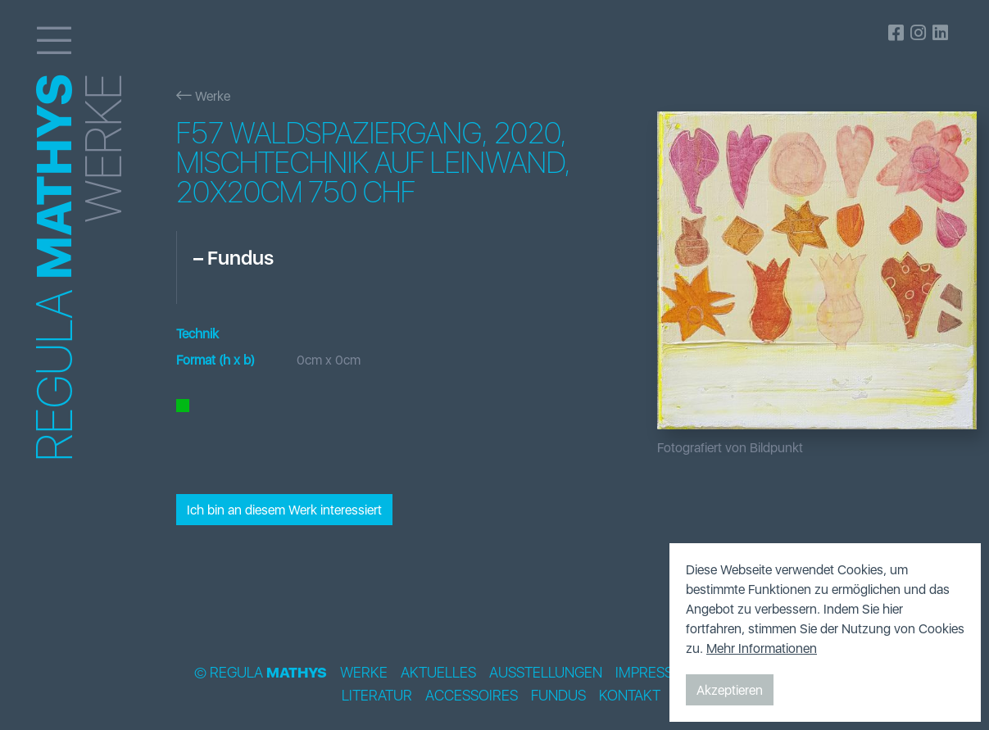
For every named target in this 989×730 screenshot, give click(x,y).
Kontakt (629, 695)
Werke (203, 95)
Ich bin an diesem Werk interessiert (284, 509)
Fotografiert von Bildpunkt (730, 447)
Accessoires (471, 695)
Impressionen (665, 672)
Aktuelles (438, 672)
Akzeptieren (729, 689)
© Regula (260, 672)
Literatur (377, 695)
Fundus (558, 695)
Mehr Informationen (761, 648)
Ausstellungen (545, 672)
